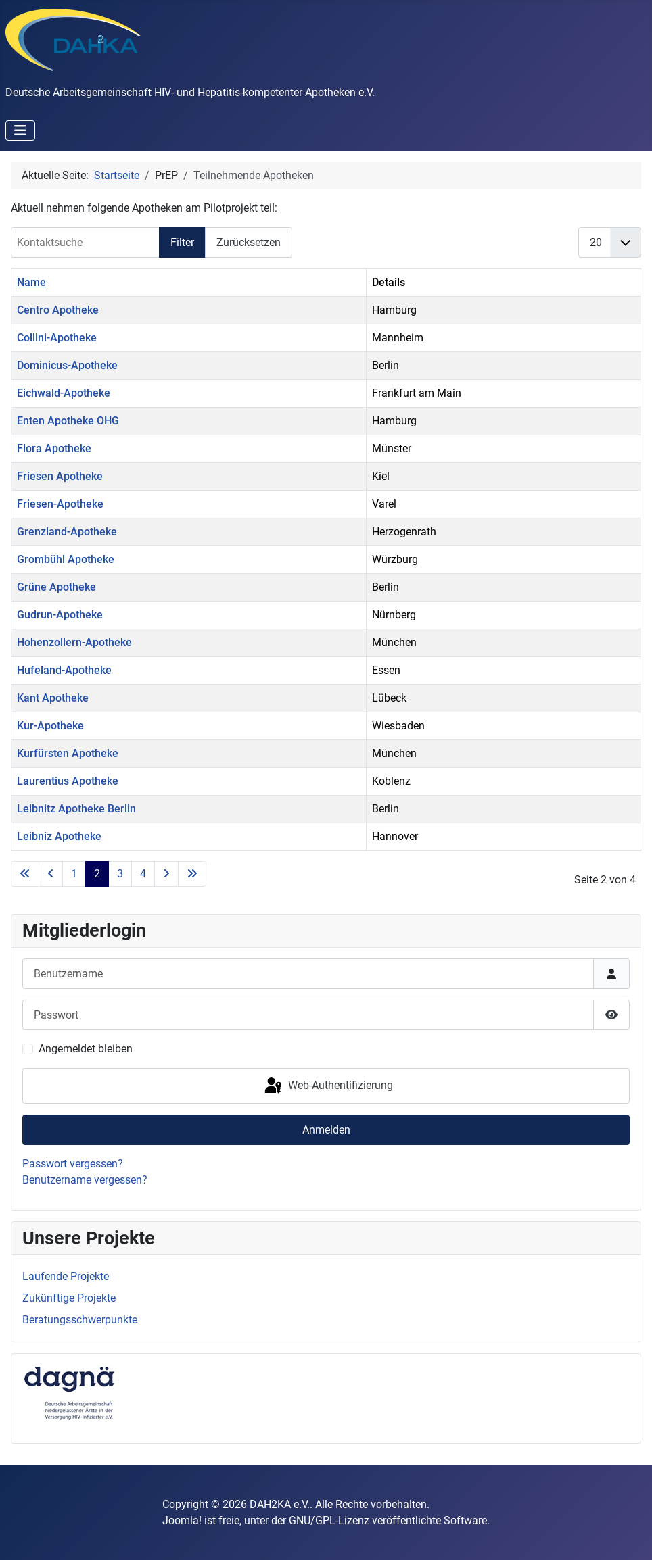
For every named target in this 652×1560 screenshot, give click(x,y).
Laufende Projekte (65, 1276)
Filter (182, 242)
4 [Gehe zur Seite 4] (143, 873)
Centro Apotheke (58, 309)
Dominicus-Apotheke (67, 365)
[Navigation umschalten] (20, 130)
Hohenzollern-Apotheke (74, 642)
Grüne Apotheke (56, 587)
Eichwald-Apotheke (63, 393)
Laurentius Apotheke (67, 781)
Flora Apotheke (54, 448)
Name (31, 282)
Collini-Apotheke (57, 337)
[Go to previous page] (51, 874)
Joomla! (182, 1520)
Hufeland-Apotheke (64, 670)
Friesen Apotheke (60, 476)
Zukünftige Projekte (69, 1298)
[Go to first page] (25, 874)
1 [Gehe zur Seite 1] (74, 873)
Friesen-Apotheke (60, 503)
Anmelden (326, 1129)
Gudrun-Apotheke (60, 614)
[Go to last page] (192, 874)
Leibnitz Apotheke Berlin (76, 808)
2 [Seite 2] (97, 873)
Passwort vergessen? (72, 1163)
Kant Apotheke (53, 697)
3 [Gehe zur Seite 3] (120, 873)
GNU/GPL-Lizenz (329, 1520)
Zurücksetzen (248, 242)
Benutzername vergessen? (84, 1179)
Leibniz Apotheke (59, 836)
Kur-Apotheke (50, 725)
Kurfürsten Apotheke (67, 753)
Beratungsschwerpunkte (79, 1319)
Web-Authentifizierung (327, 1086)
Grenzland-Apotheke (67, 531)
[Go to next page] (166, 874)
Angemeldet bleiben (86, 1048)
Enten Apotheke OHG (68, 420)
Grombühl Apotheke (65, 559)
